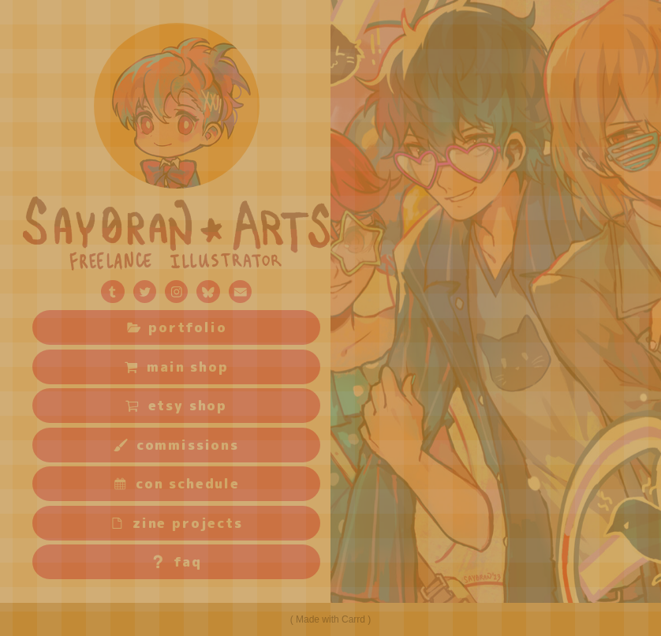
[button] (112, 291)
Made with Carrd (330, 619)
